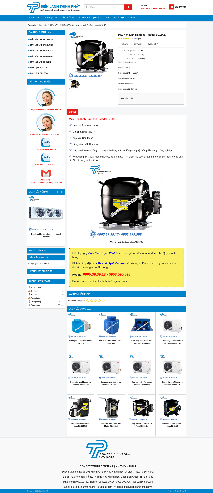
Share (124, 44)
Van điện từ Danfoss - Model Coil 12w (80, 342)
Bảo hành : (131, 58)
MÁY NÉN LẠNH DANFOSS (41, 56)
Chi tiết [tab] (72, 112)
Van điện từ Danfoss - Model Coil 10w (111, 342)
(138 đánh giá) (135, 39)
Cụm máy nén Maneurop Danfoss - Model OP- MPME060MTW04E (172, 343)
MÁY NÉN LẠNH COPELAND (42, 39)
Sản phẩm (68, 18)
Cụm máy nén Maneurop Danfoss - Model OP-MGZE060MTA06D (141, 343)
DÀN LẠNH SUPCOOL (39, 73)
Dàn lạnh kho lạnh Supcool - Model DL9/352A (46, 235)
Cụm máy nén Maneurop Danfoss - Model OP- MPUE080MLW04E (141, 384)
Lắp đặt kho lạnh (88, 18)
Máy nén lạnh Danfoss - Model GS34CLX (80, 424)
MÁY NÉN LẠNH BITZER (40, 62)
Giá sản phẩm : (128, 98)
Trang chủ (34, 18)
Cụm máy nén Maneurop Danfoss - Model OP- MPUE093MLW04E (111, 384)
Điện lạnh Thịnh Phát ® (39, 264)
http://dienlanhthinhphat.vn (138, 487)
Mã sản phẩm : (130, 51)
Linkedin (153, 44)
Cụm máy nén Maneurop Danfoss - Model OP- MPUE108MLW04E (80, 384)
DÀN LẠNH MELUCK (39, 68)
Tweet (138, 44)
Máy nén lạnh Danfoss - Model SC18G (172, 424)
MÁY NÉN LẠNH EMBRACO (41, 51)
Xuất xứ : (132, 55)
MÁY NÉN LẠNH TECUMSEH (42, 45)
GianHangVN (181, 491)
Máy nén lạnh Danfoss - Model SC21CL (142, 424)
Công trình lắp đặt (112, 18)
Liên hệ (129, 18)
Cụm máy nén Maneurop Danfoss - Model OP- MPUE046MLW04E (172, 384)
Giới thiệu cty (50, 18)
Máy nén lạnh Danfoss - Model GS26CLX (111, 424)
